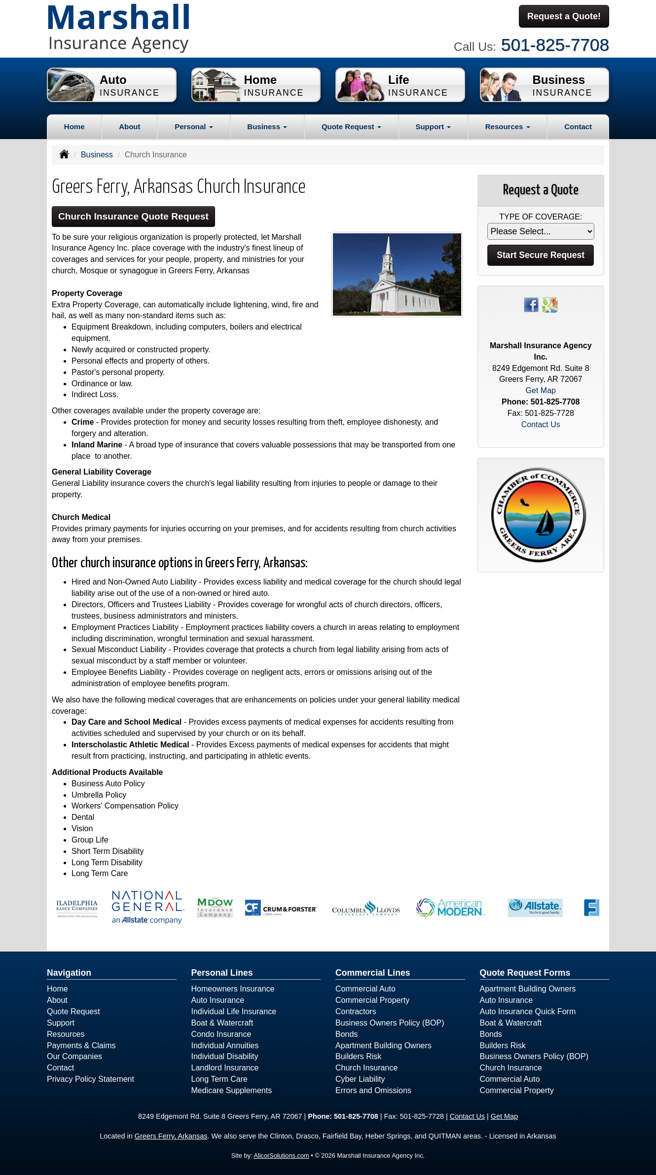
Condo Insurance (221, 1034)
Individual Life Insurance (234, 1011)
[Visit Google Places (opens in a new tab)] (550, 304)
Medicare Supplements (231, 1090)
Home (74, 126)
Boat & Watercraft (222, 1023)
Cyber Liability (360, 1079)
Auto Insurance (218, 1000)
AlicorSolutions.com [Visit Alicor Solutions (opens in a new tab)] (281, 1155)
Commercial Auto (365, 989)
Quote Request (73, 1011)
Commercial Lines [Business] (372, 973)
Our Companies (74, 1056)
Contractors (355, 1011)
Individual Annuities (225, 1045)
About (129, 126)
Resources (65, 1034)
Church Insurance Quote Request (133, 216)
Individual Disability (224, 1056)
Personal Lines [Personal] (222, 973)
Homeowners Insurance (233, 989)
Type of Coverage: (540, 217)
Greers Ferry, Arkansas (171, 1136)
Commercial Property (372, 1000)
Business (97, 154)
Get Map (541, 390)
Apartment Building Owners (383, 1045)
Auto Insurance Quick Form (528, 1011)
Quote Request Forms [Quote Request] (525, 973)
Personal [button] (194, 126)
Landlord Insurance (225, 1068)
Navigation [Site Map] (69, 973)
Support (60, 1023)
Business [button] (267, 126)
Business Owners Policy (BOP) (389, 1023)
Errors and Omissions (373, 1090)
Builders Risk (358, 1056)
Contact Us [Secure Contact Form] (540, 424)
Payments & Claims (81, 1045)
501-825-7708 (555, 44)
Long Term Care (219, 1079)
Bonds (346, 1034)
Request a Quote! (564, 16)
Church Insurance (366, 1068)
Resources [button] (507, 126)
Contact (578, 126)
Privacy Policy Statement (90, 1079)
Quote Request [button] (351, 126)
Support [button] (433, 126)
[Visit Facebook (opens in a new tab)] (531, 304)
